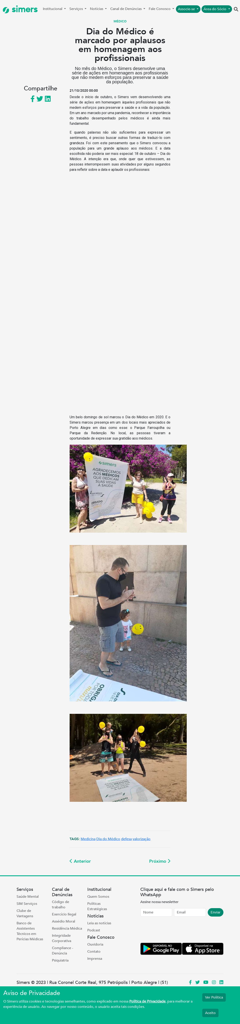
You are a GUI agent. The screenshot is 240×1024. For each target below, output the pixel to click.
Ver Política (214, 997)
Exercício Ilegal (64, 914)
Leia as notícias (99, 923)
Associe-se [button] (187, 9)
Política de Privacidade (147, 1001)
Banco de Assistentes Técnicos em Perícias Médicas (30, 931)
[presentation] (174, 930)
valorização (141, 839)
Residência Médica (67, 928)
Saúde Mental (28, 896)
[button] (236, 9)
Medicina (88, 839)
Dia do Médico (108, 839)
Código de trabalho (60, 904)
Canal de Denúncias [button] (126, 8)
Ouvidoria (95, 944)
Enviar (216, 912)
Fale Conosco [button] (160, 8)
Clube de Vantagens (25, 913)
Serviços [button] (76, 8)
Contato (94, 951)
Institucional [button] (53, 8)
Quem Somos (98, 896)
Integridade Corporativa (61, 938)
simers (20, 9)
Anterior (80, 861)
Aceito (210, 1012)
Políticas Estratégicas (97, 906)
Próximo (159, 861)
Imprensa (94, 958)
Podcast (93, 930)
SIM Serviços (27, 903)
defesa (126, 839)
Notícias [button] (97, 8)
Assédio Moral (63, 921)
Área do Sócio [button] (215, 9)
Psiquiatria (60, 960)
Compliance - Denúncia (62, 951)
